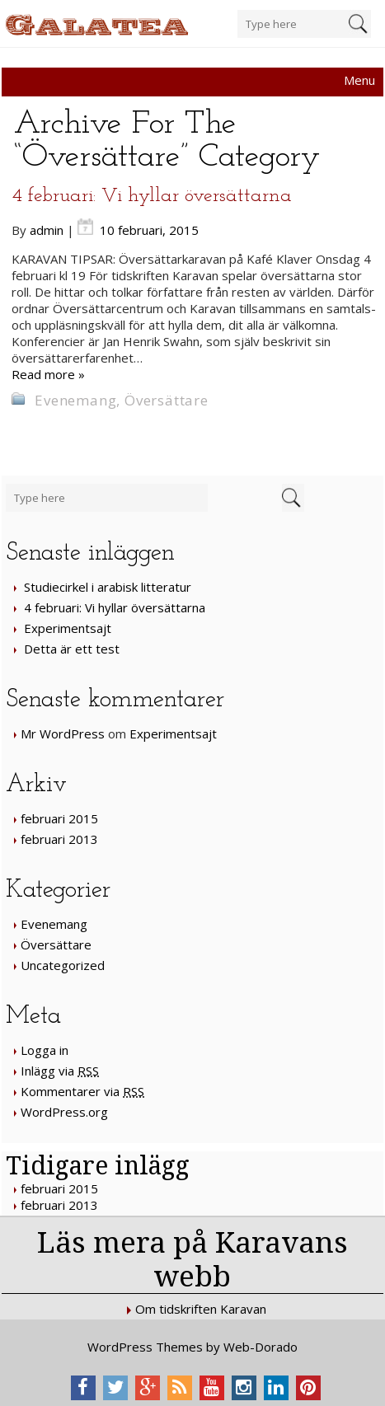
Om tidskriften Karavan (200, 1309)
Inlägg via (60, 1070)
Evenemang (75, 400)
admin (46, 230)
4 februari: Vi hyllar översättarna (152, 196)
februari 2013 (59, 839)
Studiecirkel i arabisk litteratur (107, 587)
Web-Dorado (260, 1346)
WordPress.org (64, 1112)
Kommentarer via (82, 1091)
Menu (359, 80)
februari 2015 (59, 818)
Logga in (44, 1050)
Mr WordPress (63, 733)
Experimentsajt (67, 628)
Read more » (48, 374)
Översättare (166, 400)
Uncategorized (63, 965)
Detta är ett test (72, 648)
